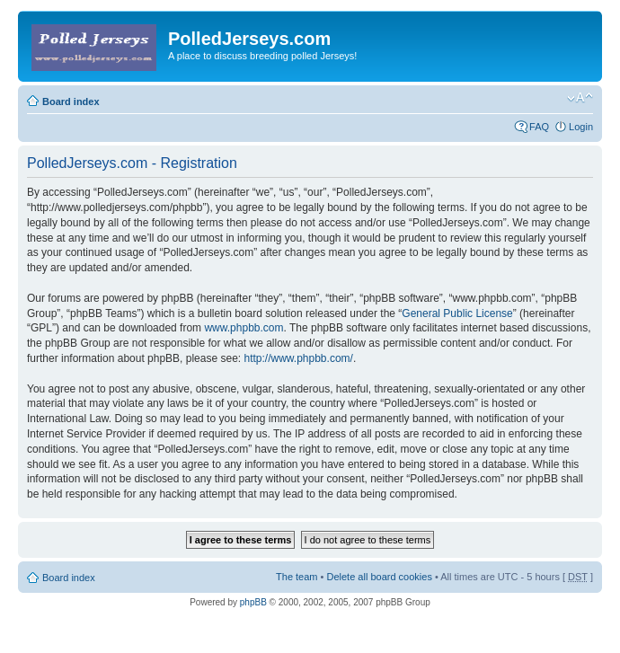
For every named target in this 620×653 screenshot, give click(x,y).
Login (581, 126)
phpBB (253, 602)
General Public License (457, 313)
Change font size (580, 98)
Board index (71, 101)
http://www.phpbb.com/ (298, 358)
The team (296, 576)
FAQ (539, 126)
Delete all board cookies (378, 576)
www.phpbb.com (243, 328)
